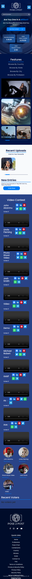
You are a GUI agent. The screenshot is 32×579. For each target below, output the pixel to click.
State (16, 554)
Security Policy (16, 570)
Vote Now (9, 186)
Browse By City (16, 70)
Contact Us (16, 556)
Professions (16, 540)
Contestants (16, 545)
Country (16, 548)
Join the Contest (16, 29)
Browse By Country (16, 64)
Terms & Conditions (16, 562)
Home (16, 537)
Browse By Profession (16, 73)
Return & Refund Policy (16, 573)
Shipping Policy (16, 576)
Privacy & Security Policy (16, 565)
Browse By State (16, 67)
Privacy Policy (16, 567)
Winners (16, 551)
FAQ (16, 559)
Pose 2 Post (16, 543)
